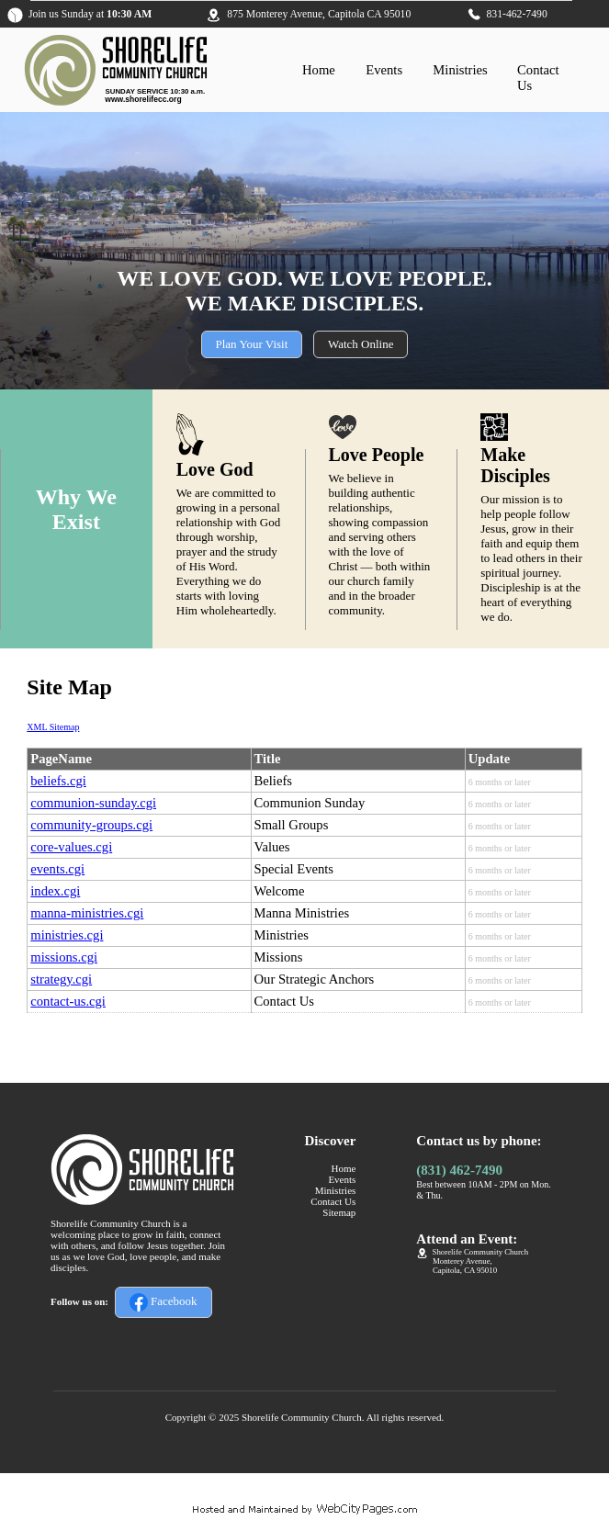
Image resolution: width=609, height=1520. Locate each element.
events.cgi (57, 868)
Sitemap (338, 1212)
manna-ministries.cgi (86, 913)
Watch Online (361, 344)
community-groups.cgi (91, 824)
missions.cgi (63, 957)
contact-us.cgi (68, 1001)
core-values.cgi (71, 846)
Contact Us (332, 1201)
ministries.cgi (66, 935)
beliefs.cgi (58, 780)
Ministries (460, 69)
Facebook (163, 1302)
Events (384, 69)
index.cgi (55, 891)
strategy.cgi (61, 979)
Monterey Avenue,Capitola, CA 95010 (465, 1265)
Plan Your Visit (252, 344)
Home (318, 69)
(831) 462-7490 (459, 1170)
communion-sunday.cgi (93, 802)
